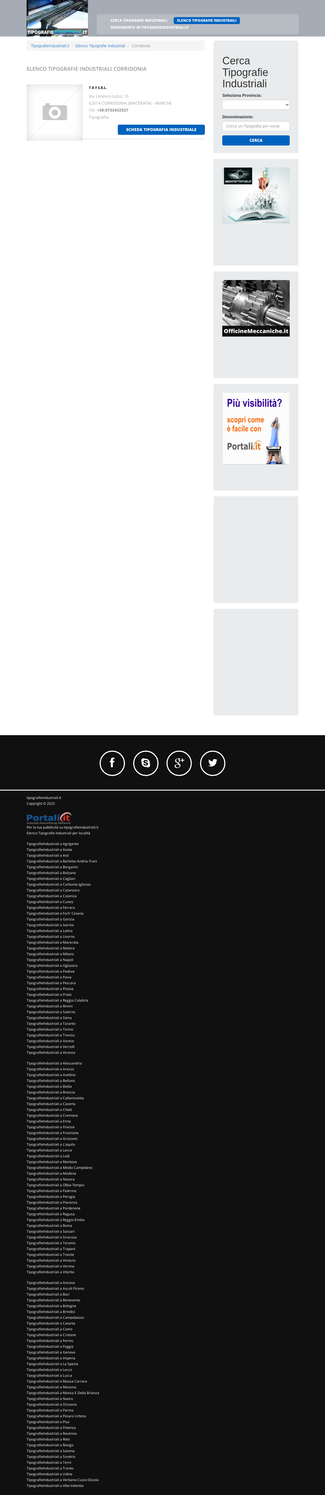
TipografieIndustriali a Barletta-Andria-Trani (62, 861)
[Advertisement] (265, 541)
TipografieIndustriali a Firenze (51, 1127)
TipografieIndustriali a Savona (51, 1450)
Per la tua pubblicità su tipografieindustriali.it (62, 827)
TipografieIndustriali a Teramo (51, 1242)
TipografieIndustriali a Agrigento (53, 843)
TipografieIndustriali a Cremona (52, 1115)
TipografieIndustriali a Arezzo (50, 1069)
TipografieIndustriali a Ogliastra (52, 965)
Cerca (255, 140)
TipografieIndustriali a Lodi (48, 1156)
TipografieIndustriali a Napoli (50, 959)
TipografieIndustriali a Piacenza (52, 1202)
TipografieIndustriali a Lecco (49, 1369)
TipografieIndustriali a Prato (49, 994)
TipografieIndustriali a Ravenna (52, 1433)
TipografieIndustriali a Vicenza (51, 1052)
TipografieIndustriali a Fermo (50, 1340)
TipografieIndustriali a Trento (50, 1468)
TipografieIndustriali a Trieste (50, 1254)
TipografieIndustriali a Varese (50, 1040)
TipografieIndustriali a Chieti (49, 1109)
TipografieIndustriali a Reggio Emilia (56, 1219)
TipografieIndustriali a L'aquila (51, 1144)
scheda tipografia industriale (161, 129)
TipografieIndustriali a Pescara (51, 982)
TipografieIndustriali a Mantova (52, 1161)
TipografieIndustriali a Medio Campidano (59, 1167)
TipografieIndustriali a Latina (50, 930)
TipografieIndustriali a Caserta (51, 1103)
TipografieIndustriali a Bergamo (52, 866)
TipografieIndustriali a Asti (48, 855)
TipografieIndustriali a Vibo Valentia (55, 1485)
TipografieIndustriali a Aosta (49, 849)
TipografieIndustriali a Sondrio (51, 1456)
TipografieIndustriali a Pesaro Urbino (56, 1416)
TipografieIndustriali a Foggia (50, 1346)
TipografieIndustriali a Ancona (51, 1282)
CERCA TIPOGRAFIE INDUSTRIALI (139, 20)
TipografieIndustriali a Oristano (52, 1404)
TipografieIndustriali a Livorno (51, 936)
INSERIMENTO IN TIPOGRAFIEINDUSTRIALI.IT (150, 27)
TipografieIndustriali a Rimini (50, 1006)
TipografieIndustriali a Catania (51, 1323)
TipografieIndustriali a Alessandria (54, 1063)
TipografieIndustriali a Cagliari (51, 878)
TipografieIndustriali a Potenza (51, 1427)
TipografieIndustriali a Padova (51, 971)
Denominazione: (238, 117)
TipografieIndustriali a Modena (51, 1173)
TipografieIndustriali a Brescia (51, 1092)
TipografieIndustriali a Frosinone (53, 1132)
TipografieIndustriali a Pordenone (53, 1208)
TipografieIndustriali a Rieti (48, 1439)
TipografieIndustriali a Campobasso (55, 1317)
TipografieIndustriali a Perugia (51, 1196)
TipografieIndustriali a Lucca (49, 1375)
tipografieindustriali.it (44, 797)
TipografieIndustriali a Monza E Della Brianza (63, 1392)
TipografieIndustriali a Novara (51, 1179)
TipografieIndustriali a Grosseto (52, 1138)
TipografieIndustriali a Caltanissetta (55, 1098)
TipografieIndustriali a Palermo (51, 1190)
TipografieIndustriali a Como (49, 1329)
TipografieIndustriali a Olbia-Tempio (55, 1184)
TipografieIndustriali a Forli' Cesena (55, 913)
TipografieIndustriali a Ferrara (51, 907)
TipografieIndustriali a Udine (49, 1474)
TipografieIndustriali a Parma (50, 1410)
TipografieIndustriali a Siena (49, 1017)
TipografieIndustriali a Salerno (51, 1011)
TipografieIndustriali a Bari (48, 1294)
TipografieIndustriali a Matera (51, 948)
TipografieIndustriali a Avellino (51, 1074)
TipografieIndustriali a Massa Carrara (57, 1381)
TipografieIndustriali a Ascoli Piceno (55, 1288)
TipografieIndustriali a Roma (49, 1225)
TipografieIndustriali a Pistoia (50, 988)
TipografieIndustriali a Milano (50, 953)
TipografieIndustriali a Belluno (51, 1080)
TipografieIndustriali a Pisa (48, 1421)
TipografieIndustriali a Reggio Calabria (57, 1000)
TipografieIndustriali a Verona (50, 1266)
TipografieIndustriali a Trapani (51, 1248)
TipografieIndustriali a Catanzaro (53, 890)
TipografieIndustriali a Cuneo (50, 901)
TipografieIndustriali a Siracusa (52, 1237)
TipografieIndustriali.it (50, 45)
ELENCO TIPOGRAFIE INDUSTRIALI (206, 20)
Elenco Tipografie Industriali (100, 45)
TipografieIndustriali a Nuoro (50, 1398)
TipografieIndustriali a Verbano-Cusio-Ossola (63, 1479)
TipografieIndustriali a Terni (49, 1462)
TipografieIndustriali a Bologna (51, 1305)
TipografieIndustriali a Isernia (50, 924)
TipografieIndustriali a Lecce (49, 1150)
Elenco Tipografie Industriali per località (58, 833)
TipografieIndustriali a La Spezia (52, 1363)
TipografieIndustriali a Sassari (51, 1231)
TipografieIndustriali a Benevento (53, 1300)
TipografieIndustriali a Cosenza (52, 895)
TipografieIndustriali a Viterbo (50, 1271)
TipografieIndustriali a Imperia (51, 1358)
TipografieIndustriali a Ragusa (51, 1213)
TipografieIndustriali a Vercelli (51, 1046)
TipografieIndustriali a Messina (51, 1387)
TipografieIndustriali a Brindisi (51, 1311)
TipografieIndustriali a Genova (51, 1352)
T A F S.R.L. (98, 87)
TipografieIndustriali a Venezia (51, 1260)
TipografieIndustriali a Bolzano (51, 872)
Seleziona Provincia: (242, 95)
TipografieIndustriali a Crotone (51, 1334)
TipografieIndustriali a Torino (50, 1029)
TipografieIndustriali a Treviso (51, 1035)
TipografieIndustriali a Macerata (52, 942)
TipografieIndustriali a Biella (49, 1086)
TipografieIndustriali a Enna (49, 1121)
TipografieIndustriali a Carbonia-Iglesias (59, 884)
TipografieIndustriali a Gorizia (50, 919)
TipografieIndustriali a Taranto (51, 1023)
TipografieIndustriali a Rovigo (50, 1445)
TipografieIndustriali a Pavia (49, 977)
